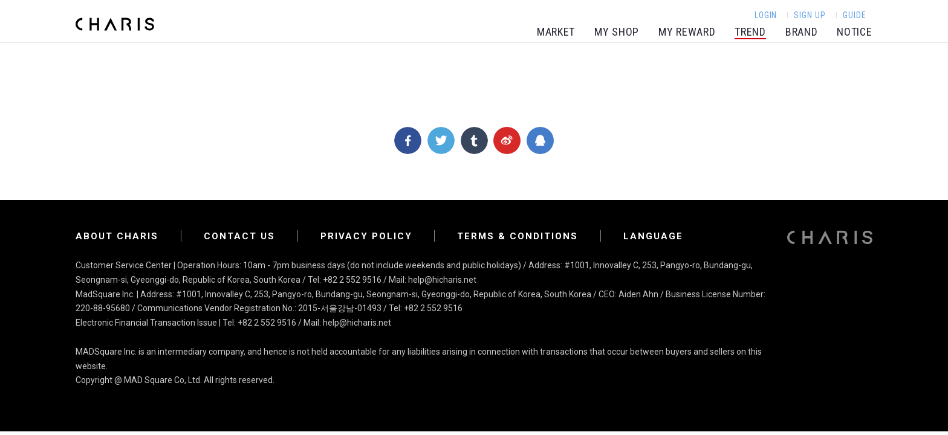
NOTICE (854, 31)
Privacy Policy (366, 236)
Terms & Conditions (517, 236)
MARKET (556, 31)
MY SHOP (616, 31)
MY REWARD (686, 31)
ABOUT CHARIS (117, 236)
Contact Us (239, 236)
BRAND (801, 31)
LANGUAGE (653, 236)
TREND (750, 31)
